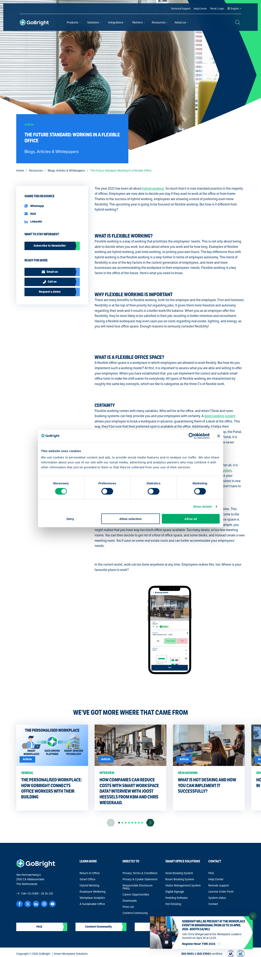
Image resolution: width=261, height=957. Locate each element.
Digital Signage (174, 891)
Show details (202, 506)
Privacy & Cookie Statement (140, 879)
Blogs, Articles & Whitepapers (66, 170)
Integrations (117, 22)
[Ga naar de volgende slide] (150, 822)
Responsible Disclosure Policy (138, 887)
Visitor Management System (183, 885)
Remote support (218, 885)
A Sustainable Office (92, 903)
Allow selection (130, 519)
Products (74, 22)
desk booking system (219, 416)
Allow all (190, 519)
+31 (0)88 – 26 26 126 (39, 893)
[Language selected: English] (235, 8)
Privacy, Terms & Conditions (140, 873)
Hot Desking (173, 903)
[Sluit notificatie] (253, 916)
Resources (160, 22)
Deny (70, 519)
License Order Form (221, 891)
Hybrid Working (89, 885)
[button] (119, 823)
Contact (213, 903)
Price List (128, 906)
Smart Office (87, 879)
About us (181, 22)
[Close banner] (218, 435)
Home (20, 170)
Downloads (130, 900)
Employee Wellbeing (93, 891)
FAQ (211, 873)
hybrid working (153, 188)
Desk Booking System (179, 873)
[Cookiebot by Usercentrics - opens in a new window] (192, 436)
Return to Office (90, 873)
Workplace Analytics (92, 897)
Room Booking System (179, 879)
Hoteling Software (176, 897)
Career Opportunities (136, 894)
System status (217, 897)
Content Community (135, 913)
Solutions (94, 22)
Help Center (216, 879)
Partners (138, 22)
